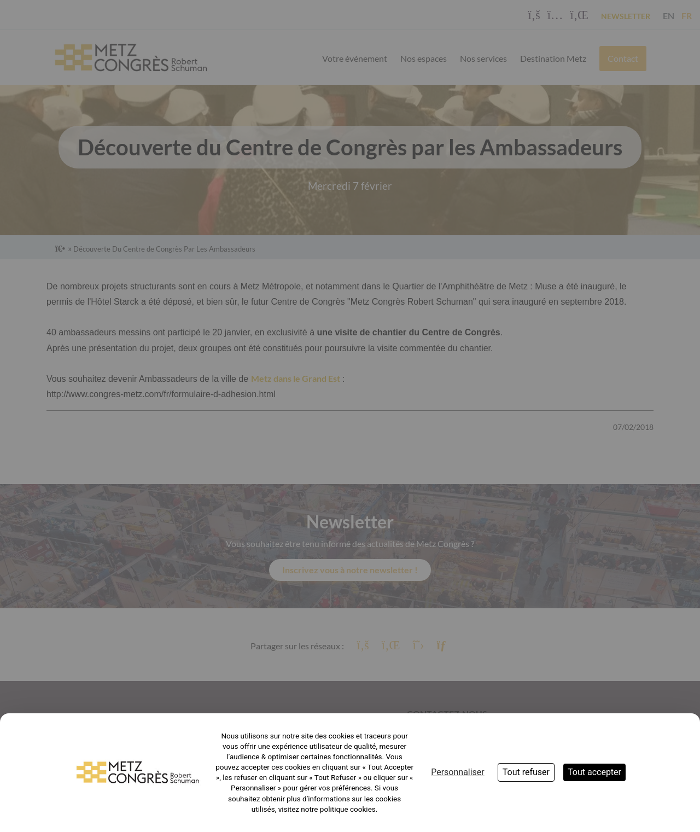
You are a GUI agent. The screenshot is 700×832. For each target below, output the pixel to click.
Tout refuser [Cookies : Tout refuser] (526, 772)
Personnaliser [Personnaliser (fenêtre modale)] (458, 772)
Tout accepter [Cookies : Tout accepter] (594, 772)
